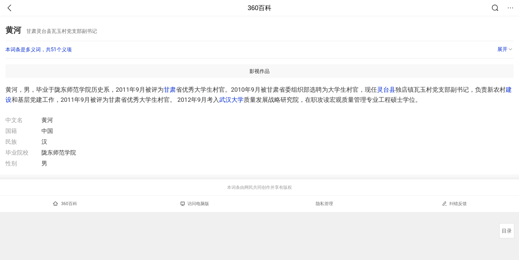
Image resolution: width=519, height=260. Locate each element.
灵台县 (386, 89)
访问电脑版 (195, 203)
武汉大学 (231, 99)
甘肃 (170, 89)
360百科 (259, 8)
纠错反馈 (454, 203)
